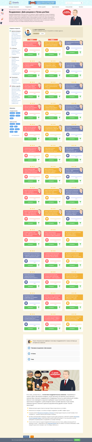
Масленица (14, 39)
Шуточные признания (16, 90)
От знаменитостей (15, 65)
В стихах (13, 71)
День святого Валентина (16, 35)
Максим (11, 129)
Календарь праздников (14, 6)
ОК (32, 436)
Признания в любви (16, 89)
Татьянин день (15, 34)
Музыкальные (14, 64)
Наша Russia (14, 81)
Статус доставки (69, 6)
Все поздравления (15, 135)
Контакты (81, 6)
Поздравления (28, 6)
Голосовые (14, 58)
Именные (13, 63)
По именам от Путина (16, 50)
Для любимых (14, 68)
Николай (17, 115)
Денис (11, 126)
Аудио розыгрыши (15, 79)
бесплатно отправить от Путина (46, 412)
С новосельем (14, 99)
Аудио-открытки (55, 6)
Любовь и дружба (42, 6)
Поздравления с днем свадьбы (16, 94)
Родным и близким (15, 60)
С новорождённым (15, 74)
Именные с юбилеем (16, 52)
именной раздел (52, 423)
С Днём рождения (15, 51)
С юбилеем (14, 54)
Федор (11, 118)
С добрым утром (15, 103)
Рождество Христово (16, 32)
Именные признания (16, 87)
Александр (12, 113)
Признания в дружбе (16, 97)
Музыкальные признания (16, 100)
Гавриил (18, 113)
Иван (16, 126)
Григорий (12, 115)
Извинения (14, 92)
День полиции (14, 42)
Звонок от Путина (15, 80)
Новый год (14, 45)
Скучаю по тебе (15, 93)
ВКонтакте (26, 436)
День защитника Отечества (16, 37)
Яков (16, 131)
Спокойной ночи (15, 101)
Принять (77, 439)
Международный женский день (16, 38)
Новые (42, 33)
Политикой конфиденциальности (65, 440)
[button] (26, 50)
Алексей (17, 123)
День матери (14, 44)
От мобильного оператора (16, 83)
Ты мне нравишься (15, 96)
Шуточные (14, 61)
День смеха (14, 41)
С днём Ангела (14, 67)
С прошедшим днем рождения (16, 73)
